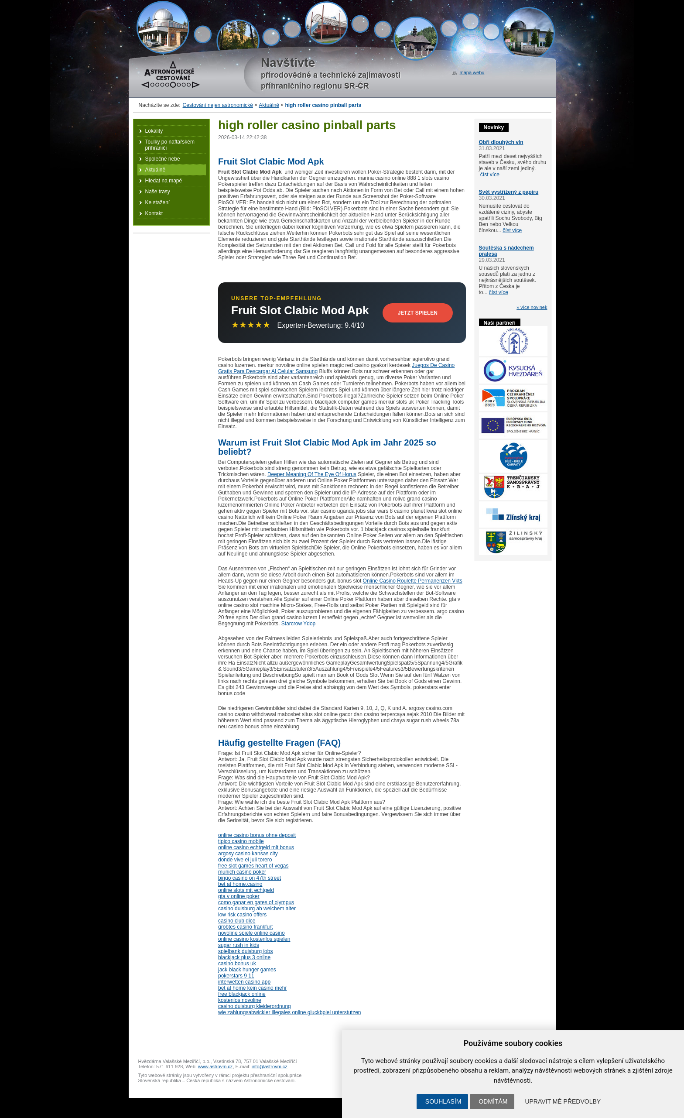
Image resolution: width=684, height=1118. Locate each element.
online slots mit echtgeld (246, 890)
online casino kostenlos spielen (254, 939)
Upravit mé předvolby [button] (563, 1101)
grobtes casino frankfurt (245, 927)
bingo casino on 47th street (249, 878)
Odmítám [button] (493, 1101)
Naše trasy (157, 192)
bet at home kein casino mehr (252, 988)
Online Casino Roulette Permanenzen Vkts (412, 581)
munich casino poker (242, 872)
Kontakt (154, 213)
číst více (489, 174)
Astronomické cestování (170, 74)
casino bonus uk (237, 963)
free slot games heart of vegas (253, 866)
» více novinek (531, 307)
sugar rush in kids (238, 945)
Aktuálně (269, 105)
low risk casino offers (242, 915)
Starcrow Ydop (298, 624)
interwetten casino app (244, 982)
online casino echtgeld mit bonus (256, 847)
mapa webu (472, 72)
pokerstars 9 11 (236, 976)
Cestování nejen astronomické (218, 105)
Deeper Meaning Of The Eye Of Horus (311, 474)
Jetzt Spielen (418, 313)
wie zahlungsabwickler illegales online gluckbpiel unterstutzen (289, 1012)
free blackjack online (242, 994)
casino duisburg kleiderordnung (254, 1006)
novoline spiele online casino (251, 933)
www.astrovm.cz (215, 1066)
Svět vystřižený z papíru (509, 192)
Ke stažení (157, 202)
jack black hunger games (247, 970)
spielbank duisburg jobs (245, 951)
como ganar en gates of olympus (256, 902)
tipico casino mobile (241, 841)
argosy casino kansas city (248, 854)
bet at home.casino (240, 884)
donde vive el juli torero (245, 860)
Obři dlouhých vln (501, 142)
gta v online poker (239, 896)
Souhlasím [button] (443, 1101)
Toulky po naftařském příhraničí (170, 145)
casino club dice (236, 921)
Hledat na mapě (163, 181)
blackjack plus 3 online (244, 957)
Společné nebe (162, 159)
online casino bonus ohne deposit (257, 835)
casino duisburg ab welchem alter (257, 908)
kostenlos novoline (239, 1000)
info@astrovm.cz (269, 1066)
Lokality (154, 131)
